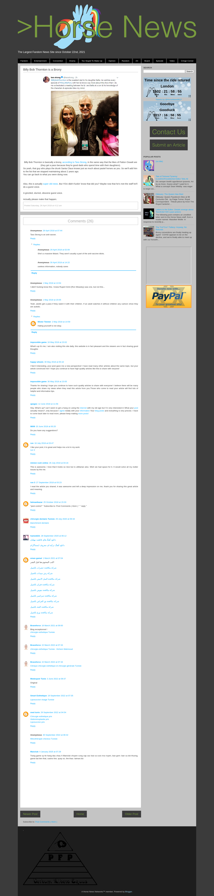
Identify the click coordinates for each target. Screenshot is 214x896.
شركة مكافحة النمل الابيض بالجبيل (45, 579)
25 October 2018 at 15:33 (55, 502)
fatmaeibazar (36, 502)
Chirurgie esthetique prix (41, 716)
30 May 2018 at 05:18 (54, 362)
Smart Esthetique (38, 696)
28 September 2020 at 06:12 (53, 536)
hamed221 (35, 536)
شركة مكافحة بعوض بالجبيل (42, 590)
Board (147, 61)
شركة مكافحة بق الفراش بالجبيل (44, 601)
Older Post (131, 814)
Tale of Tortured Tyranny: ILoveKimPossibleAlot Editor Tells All (172, 177)
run (32, 443)
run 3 (32, 450)
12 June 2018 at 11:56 (48, 404)
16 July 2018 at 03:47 (44, 443)
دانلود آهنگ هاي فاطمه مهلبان (43, 540)
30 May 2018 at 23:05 (57, 381)
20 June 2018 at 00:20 (46, 426)
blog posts (99, 411)
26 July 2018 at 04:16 (58, 463)
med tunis (35, 712)
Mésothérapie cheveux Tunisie (43, 739)
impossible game (38, 342)
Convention (58, 61)
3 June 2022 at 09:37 (56, 679)
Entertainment (40, 61)
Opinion (111, 61)
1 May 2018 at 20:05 (52, 300)
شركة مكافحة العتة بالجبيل (42, 607)
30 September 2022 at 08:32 (55, 735)
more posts (83, 413)
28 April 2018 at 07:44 (52, 230)
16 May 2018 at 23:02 (57, 342)
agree (62, 411)
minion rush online (39, 463)
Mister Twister (44, 322)
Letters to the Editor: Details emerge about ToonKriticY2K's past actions (174, 210)
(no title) (159, 161)
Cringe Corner (187, 61)
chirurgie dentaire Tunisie (42, 519)
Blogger (128, 892)
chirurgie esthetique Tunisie (42, 632)
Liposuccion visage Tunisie (42, 700)
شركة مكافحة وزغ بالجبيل (41, 613)
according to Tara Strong (74, 162)
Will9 (32, 426)
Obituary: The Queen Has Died (169, 194)
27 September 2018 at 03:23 (49, 482)
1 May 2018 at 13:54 (52, 283)
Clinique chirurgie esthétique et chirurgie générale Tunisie (55, 666)
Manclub (34, 752)
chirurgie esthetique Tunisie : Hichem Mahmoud (51, 649)
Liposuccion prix (37, 722)
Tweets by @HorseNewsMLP (169, 99)
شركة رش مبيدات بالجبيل (41, 573)
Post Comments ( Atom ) (46, 822)
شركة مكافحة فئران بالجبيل (42, 584)
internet (83, 408)
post (136, 408)
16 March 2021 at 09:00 (52, 625)
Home (80, 814)
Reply (33, 238)
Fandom (24, 61)
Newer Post (30, 814)
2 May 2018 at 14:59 (61, 322)
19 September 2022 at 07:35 (60, 696)
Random (125, 61)
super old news (50, 184)
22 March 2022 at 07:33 (52, 645)
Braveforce (35, 625)
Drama (72, 61)
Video (172, 61)
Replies (36, 244)
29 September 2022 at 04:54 (53, 712)
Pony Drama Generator (168, 265)
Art (137, 61)
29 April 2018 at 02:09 (60, 250)
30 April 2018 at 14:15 (60, 262)
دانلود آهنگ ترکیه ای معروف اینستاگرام (47, 545)
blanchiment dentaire (39, 523)
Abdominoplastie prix (39, 719)
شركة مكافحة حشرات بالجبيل (43, 568)
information (85, 411)
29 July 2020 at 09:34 (65, 519)
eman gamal (36, 558)
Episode (159, 61)
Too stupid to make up (92, 61)
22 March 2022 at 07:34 (52, 662)
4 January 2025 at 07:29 (50, 752)
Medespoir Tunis (38, 679)
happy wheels (37, 362)
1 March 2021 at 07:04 (53, 558)
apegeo (33, 404)
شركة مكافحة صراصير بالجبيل (43, 596)
